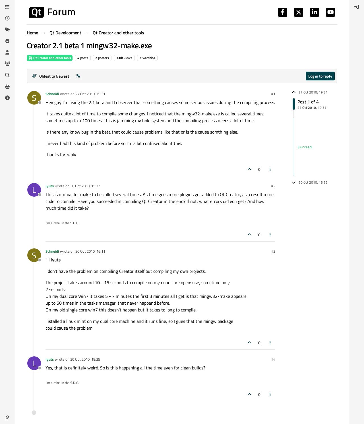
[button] (7, 417)
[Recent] (7, 18)
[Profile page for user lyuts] (34, 190)
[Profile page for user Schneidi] (34, 98)
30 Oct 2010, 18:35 (85, 359)
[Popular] (7, 40)
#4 (273, 359)
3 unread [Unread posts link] (304, 147)
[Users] (7, 52)
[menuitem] (356, 6)
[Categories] (7, 6)
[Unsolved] (7, 97)
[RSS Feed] (78, 76)
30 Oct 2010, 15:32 (85, 186)
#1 (273, 94)
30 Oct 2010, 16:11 (90, 251)
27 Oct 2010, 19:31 (90, 94)
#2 (273, 186)
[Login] (356, 6)
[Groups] (7, 63)
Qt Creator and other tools (49, 58)
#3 (273, 251)
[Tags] (7, 29)
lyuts (50, 186)
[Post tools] (270, 169)
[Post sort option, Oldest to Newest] (50, 76)
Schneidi (52, 94)
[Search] (7, 75)
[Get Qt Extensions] (7, 86)
